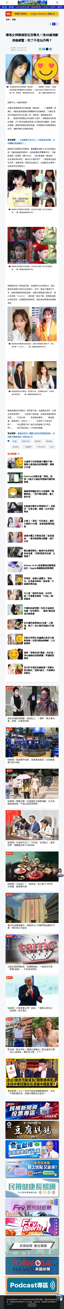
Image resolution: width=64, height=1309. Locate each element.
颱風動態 (36, 7)
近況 (52, 446)
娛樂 (15, 441)
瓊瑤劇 (49, 441)
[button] (57, 14)
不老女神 (41, 446)
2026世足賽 (22, 7)
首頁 (4, 7)
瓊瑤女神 (26, 441)
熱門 (60, 7)
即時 (11, 7)
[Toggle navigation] (7, 2)
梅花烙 (16, 446)
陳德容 (38, 441)
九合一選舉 (49, 7)
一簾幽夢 (28, 446)
